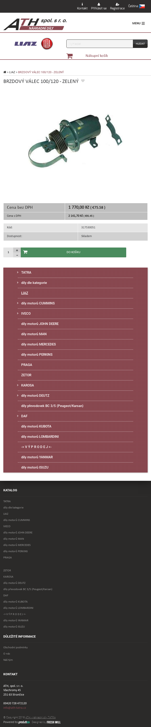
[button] (136, 6)
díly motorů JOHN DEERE (40, 324)
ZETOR (26, 375)
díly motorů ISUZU (34, 467)
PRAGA (26, 365)
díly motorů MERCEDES (38, 344)
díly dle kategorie (34, 283)
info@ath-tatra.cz (14, 708)
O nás (6, 653)
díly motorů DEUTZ (35, 396)
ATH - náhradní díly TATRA (40, 717)
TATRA (26, 273)
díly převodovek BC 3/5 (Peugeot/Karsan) (52, 406)
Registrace (117, 6)
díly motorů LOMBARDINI (40, 437)
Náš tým (8, 660)
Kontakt (82, 6)
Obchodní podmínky (15, 647)
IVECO (26, 314)
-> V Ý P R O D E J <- (36, 447)
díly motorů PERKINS (36, 355)
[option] (75, 138)
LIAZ (12, 72)
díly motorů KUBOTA (36, 426)
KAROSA (27, 385)
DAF (24, 416)
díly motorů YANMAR (37, 457)
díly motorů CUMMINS (38, 303)
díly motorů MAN (34, 334)
